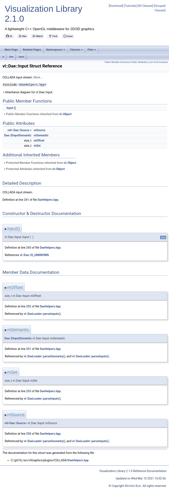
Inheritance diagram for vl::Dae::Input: (27, 92)
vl (3, 56)
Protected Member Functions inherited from (40, 162)
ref (9, 130)
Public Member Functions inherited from (37, 114)
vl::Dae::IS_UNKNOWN (34, 255)
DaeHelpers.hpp (32, 85)
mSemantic (41, 135)
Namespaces (56, 50)
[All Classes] (145, 5)
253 (28, 391)
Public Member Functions (117, 62)
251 (28, 349)
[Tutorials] (130, 5)
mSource (39, 130)
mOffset (39, 140)
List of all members (158, 62)
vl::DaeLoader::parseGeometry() (44, 356)
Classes (76, 50)
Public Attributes (139, 62)
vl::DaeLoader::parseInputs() (42, 313)
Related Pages (32, 49)
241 (26, 199)
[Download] (116, 5)
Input (21, 56)
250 (28, 433)
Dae (11, 56)
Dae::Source (21, 130)
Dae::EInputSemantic (17, 135)
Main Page (11, 49)
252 (28, 306)
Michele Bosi (133, 485)
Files (92, 50)
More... (37, 77)
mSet (37, 145)
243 (28, 247)
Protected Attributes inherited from (34, 169)
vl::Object (65, 114)
